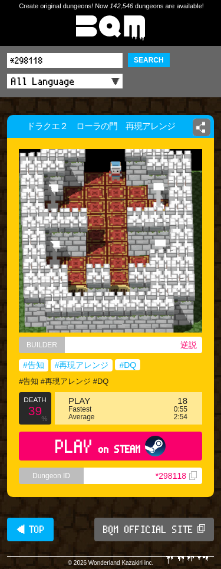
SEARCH (149, 60)
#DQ (127, 365)
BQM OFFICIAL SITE (154, 529)
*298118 (176, 476)
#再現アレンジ (82, 365)
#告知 (33, 365)
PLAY (110, 446)
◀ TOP (30, 529)
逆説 (188, 345)
